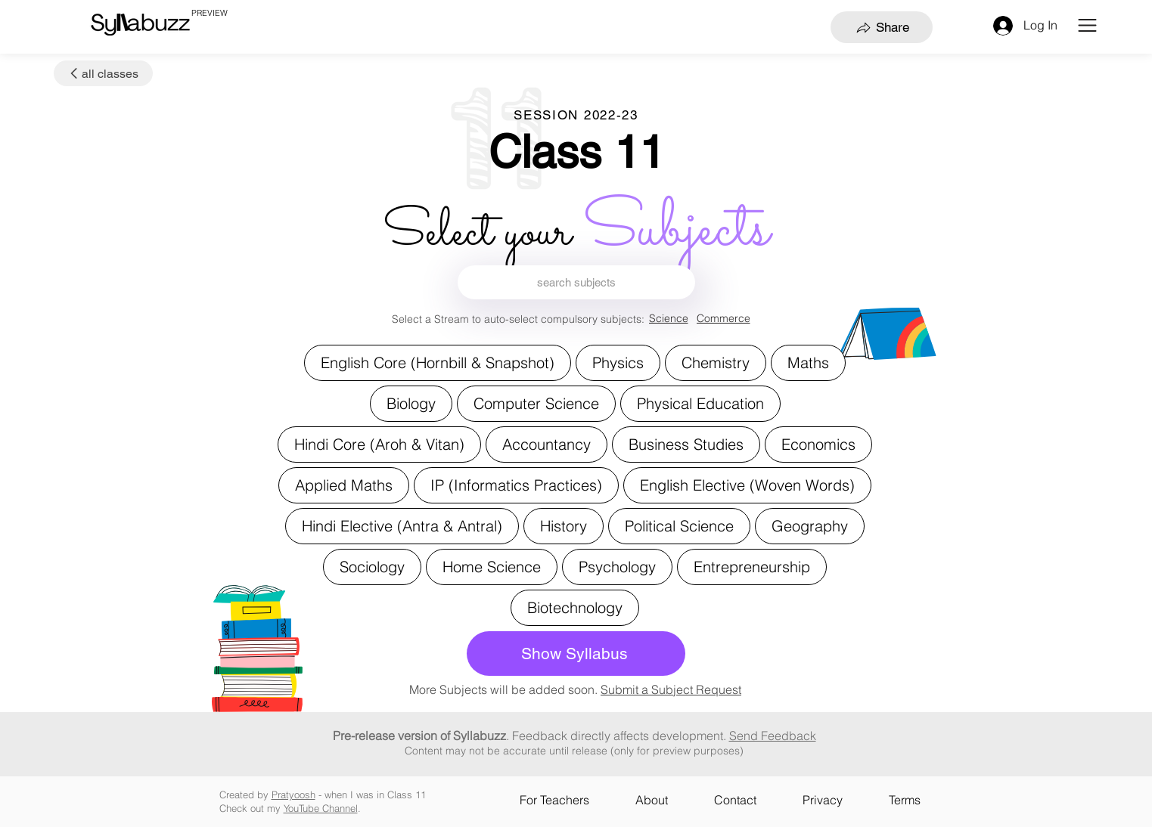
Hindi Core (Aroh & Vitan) (378, 443)
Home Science (491, 566)
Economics (818, 443)
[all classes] (103, 73)
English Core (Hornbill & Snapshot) (437, 362)
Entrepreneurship (751, 566)
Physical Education (700, 402)
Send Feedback (772, 735)
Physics (618, 362)
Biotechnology (574, 606)
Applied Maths (343, 484)
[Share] (882, 27)
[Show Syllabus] (576, 653)
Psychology (617, 566)
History (563, 525)
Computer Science (536, 402)
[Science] (669, 318)
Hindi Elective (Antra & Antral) (401, 525)
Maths (808, 362)
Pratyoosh (293, 794)
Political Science (679, 525)
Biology (411, 402)
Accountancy (546, 443)
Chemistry (715, 362)
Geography (809, 525)
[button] (1087, 25)
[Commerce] (723, 318)
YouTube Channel (321, 808)
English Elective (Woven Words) (747, 484)
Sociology (372, 566)
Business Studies (686, 443)
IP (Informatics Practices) (516, 484)
